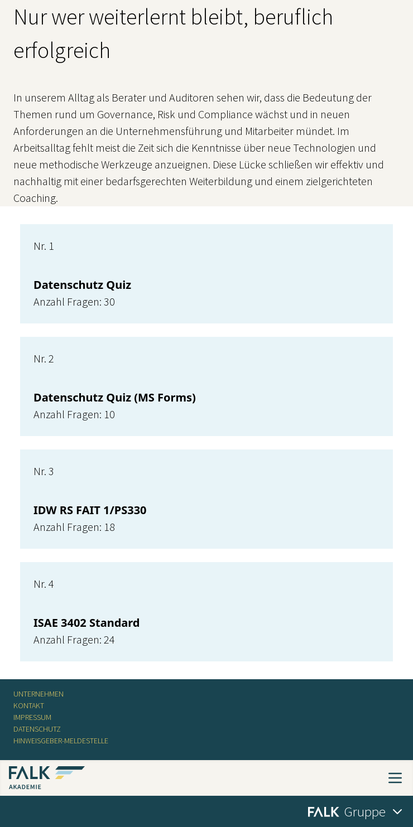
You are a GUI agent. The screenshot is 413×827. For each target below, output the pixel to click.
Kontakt (28, 705)
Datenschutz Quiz (82, 284)
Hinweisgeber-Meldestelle (60, 741)
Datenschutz (37, 729)
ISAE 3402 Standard (86, 622)
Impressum (32, 717)
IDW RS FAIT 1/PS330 (90, 510)
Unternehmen (38, 694)
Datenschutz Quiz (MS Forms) (114, 397)
